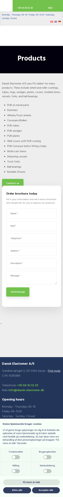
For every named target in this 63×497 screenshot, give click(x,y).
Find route (54, 371)
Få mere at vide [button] (31, 482)
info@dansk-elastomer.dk (26, 390)
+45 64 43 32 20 (27, 385)
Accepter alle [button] (46, 490)
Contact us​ (12, 183)
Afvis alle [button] (17, 490)
